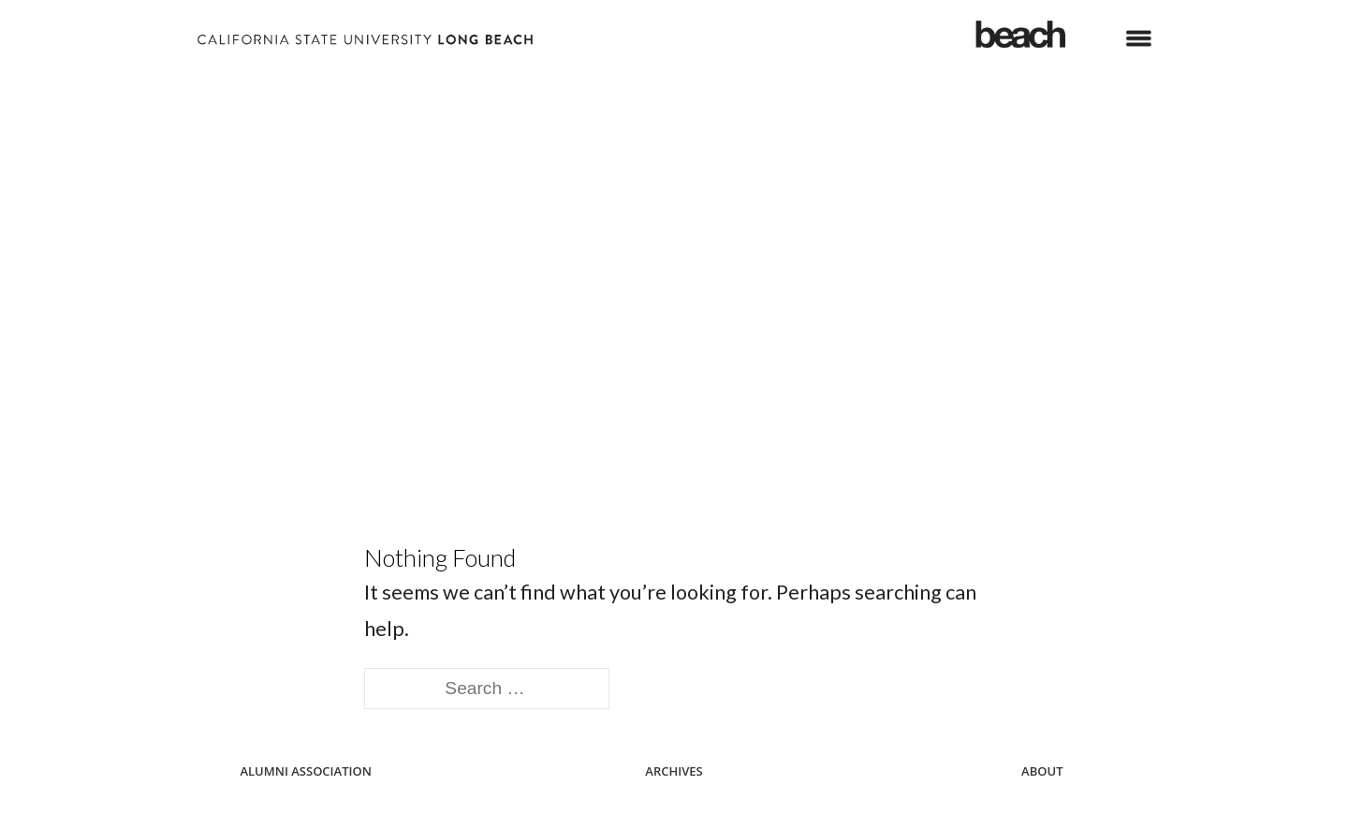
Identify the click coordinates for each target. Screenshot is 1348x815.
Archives (673, 771)
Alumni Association (305, 771)
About (1041, 771)
